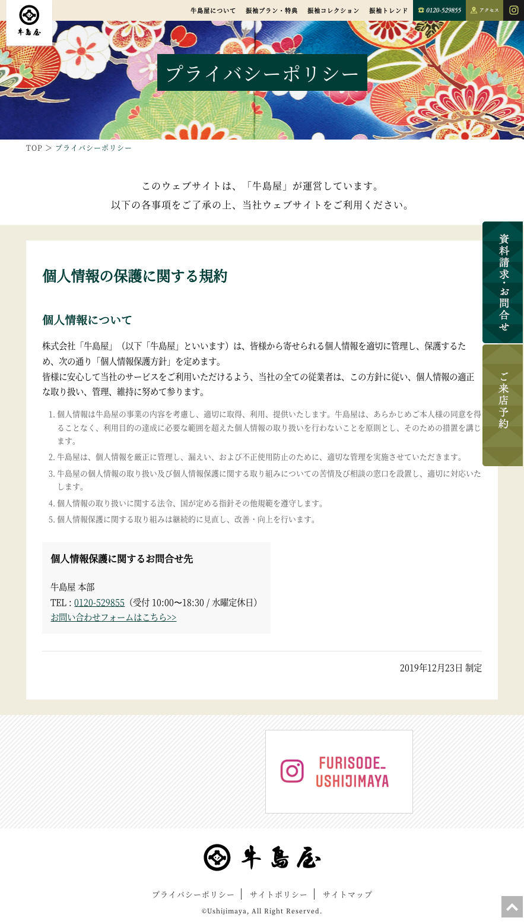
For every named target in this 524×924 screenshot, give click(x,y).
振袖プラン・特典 (272, 10)
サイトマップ (348, 894)
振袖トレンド (388, 10)
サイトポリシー (279, 894)
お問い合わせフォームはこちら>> (113, 616)
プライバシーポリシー (193, 894)
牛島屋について (213, 10)
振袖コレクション (333, 10)
